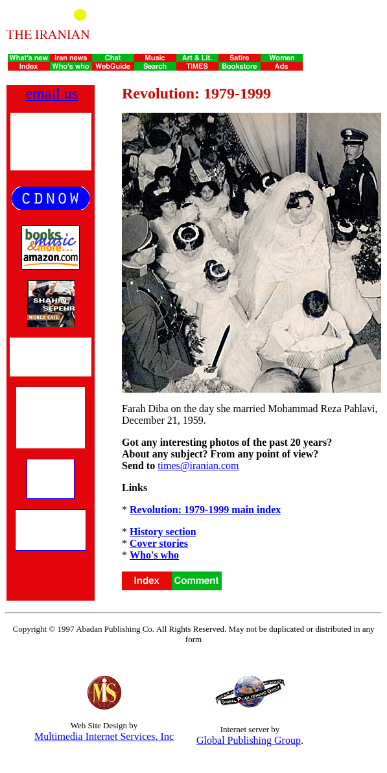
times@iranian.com (198, 465)
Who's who (154, 554)
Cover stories (159, 543)
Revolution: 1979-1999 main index (205, 509)
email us (52, 93)
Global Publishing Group (248, 740)
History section (163, 531)
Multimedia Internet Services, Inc (104, 736)
